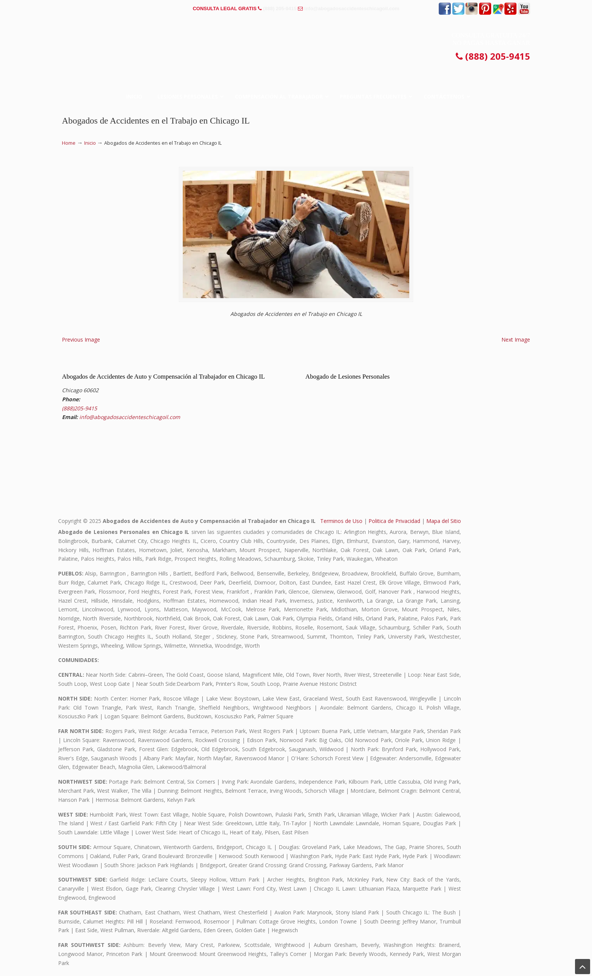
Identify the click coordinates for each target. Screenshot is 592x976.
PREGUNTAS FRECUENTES (96, 8)
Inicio (90, 143)
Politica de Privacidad (394, 520)
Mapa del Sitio (443, 520)
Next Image (515, 339)
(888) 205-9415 (280, 8)
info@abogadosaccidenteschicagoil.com (351, 8)
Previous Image (81, 339)
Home (69, 143)
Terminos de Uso (341, 520)
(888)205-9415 (79, 408)
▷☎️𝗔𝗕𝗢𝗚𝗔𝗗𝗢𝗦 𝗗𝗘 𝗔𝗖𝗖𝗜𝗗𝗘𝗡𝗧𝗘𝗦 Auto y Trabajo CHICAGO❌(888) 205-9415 (296, 43)
